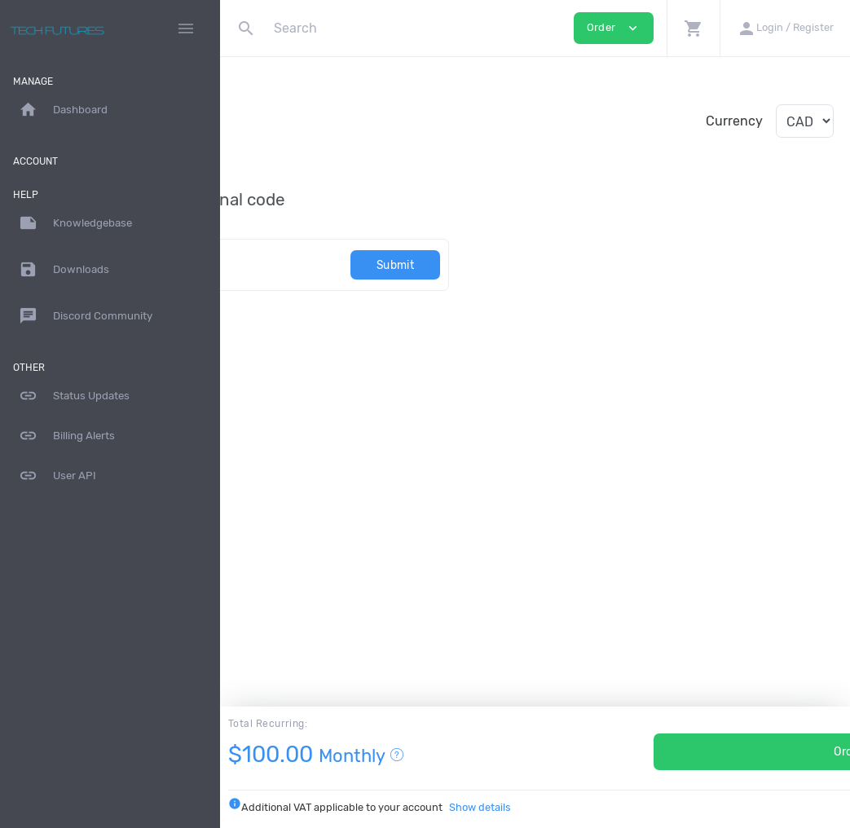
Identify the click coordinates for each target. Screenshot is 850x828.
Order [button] (614, 28)
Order (692, 752)
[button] (693, 28)
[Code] (340, 264)
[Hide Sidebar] (186, 28)
